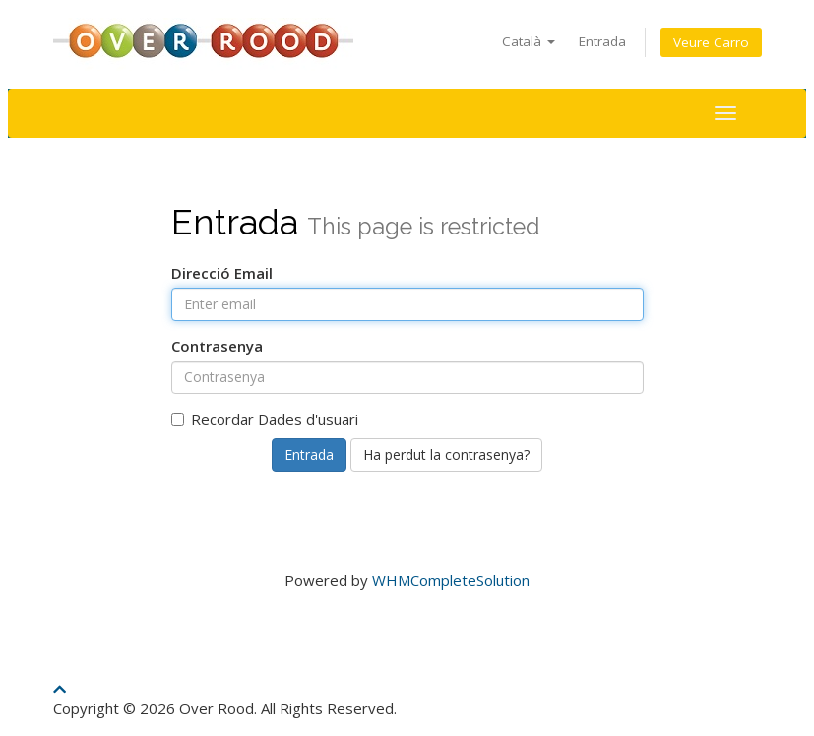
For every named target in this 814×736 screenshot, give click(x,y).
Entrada (602, 41)
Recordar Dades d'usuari (264, 419)
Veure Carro (711, 42)
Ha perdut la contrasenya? (446, 454)
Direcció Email (222, 273)
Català (528, 41)
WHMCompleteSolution (451, 580)
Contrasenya (217, 346)
